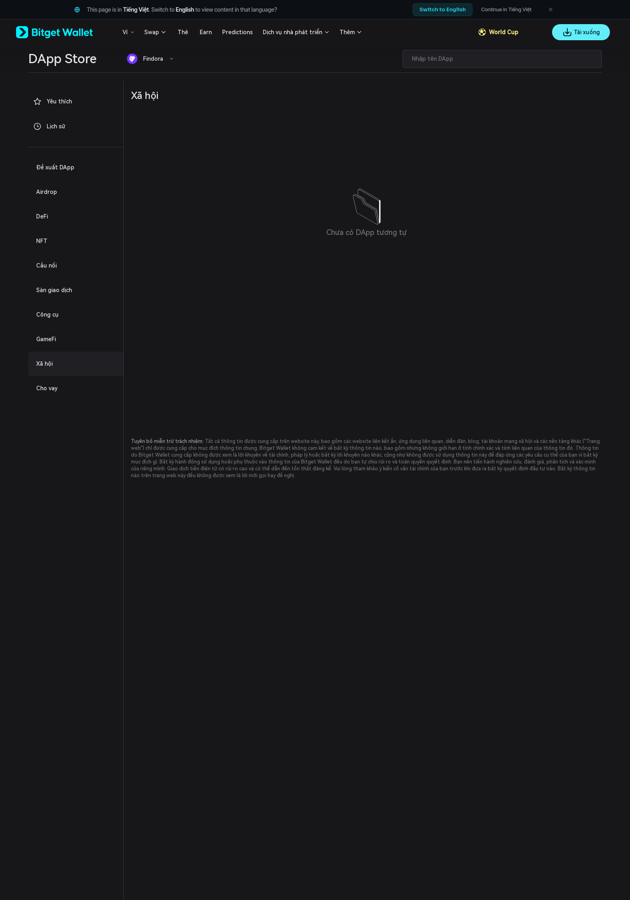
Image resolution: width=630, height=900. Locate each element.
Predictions (237, 32)
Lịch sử (49, 126)
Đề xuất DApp (55, 167)
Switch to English (442, 9)
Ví (125, 32)
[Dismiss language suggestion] (550, 9)
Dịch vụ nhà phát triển (292, 32)
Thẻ (183, 32)
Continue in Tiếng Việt (506, 9)
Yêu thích (52, 101)
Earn (206, 32)
